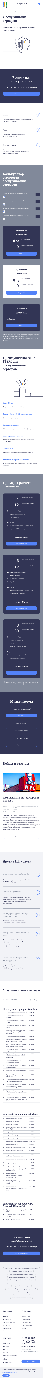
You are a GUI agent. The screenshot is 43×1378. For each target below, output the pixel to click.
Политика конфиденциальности (9, 1372)
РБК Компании (7, 1328)
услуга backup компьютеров (21, 1286)
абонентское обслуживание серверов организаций (21, 1289)
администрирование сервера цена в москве (21, 1277)
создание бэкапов (32, 1283)
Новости (5, 1316)
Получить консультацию (22, 94)
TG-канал (5, 1331)
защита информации (21, 1295)
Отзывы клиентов (27, 1325)
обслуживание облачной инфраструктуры (21, 1274)
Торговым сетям (26, 1322)
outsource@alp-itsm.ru (28, 1346)
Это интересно (7, 1319)
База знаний (7, 1311)
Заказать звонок (30, 1361)
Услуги (11, 12)
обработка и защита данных (14, 1283)
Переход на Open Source (12, 892)
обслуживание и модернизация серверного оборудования (21, 1268)
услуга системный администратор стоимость (21, 1292)
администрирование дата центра (21, 1297)
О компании (6, 1343)
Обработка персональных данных (10, 1358)
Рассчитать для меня (21, 543)
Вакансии (5, 1349)
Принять (6, 1375)
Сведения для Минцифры (10, 1355)
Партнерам (6, 1346)
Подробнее (38, 875)
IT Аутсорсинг (27, 1311)
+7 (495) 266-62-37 (21, 4)
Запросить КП (21, 715)
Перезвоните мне (21, 745)
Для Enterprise (26, 1319)
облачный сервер (14, 1280)
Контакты (5, 1352)
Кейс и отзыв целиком (21, 837)
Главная (5, 12)
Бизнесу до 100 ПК (27, 1316)
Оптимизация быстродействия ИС (16, 874)
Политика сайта (7, 1362)
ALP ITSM (7, 1338)
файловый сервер (29, 1280)
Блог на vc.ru (6, 1325)
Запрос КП (21, 253)
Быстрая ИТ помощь (9, 1322)
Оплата (24, 1328)
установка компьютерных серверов (21, 1271)
